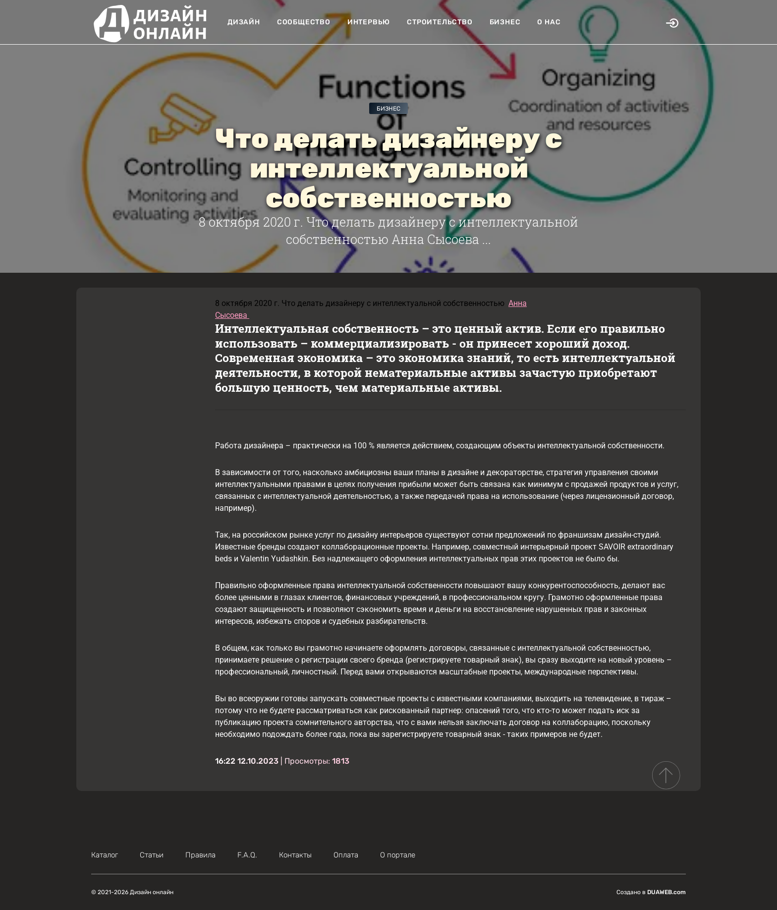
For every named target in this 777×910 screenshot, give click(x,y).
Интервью (368, 22)
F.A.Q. (247, 854)
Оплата (345, 854)
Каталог (104, 854)
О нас (548, 22)
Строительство (439, 22)
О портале (397, 854)
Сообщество (304, 22)
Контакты (295, 854)
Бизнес (505, 22)
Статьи (152, 854)
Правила (200, 854)
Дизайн (243, 22)
